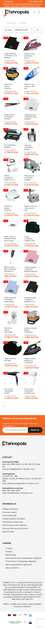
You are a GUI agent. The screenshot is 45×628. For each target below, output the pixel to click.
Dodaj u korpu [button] (18, 40)
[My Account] (34, 12)
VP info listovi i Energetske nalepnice (21, 561)
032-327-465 (11, 476)
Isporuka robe (8, 531)
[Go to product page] (12, 43)
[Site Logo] (17, 12)
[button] (8, 30)
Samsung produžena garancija (18, 564)
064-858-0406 (13, 464)
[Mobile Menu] (3, 12)
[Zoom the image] (14, 622)
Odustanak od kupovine (12, 522)
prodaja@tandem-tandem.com (21, 469)
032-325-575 (30, 464)
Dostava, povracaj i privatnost (15, 528)
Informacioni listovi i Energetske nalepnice (23, 558)
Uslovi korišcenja (9, 515)
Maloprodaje (10, 555)
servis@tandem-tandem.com (20, 493)
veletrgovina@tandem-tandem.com (23, 483)
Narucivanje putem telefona (14, 525)
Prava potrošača (9, 512)
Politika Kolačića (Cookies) (13, 519)
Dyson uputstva (12, 568)
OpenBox (37, 604)
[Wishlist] (39, 12)
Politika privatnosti (10, 509)
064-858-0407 (13, 490)
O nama (8, 548)
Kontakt (8, 551)
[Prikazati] (38, 30)
